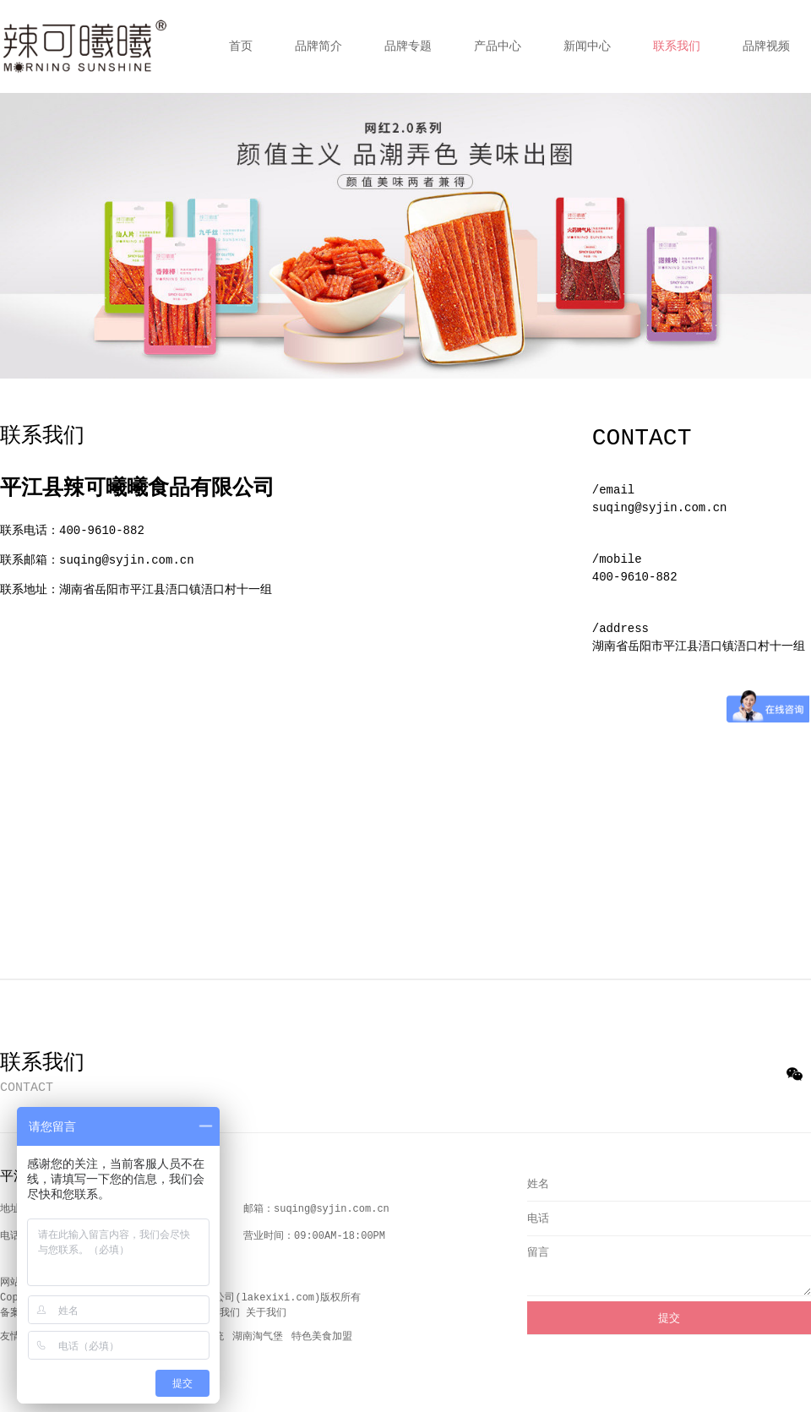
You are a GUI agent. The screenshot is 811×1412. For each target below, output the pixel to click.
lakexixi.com (278, 1298)
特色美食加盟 (321, 1337)
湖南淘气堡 (257, 1337)
